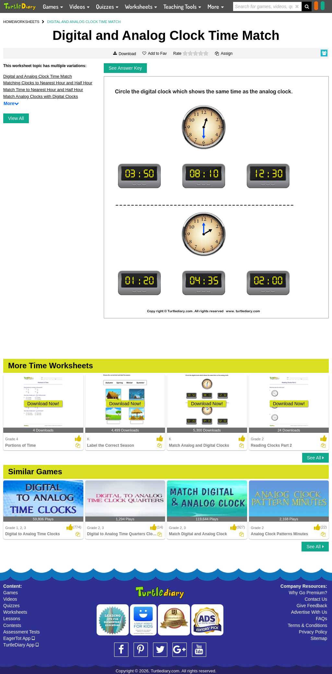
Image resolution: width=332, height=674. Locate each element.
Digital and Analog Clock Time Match (37, 76)
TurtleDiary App (21, 644)
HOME (8, 22)
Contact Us (316, 599)
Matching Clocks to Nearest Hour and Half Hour (47, 82)
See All (315, 457)
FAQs (321, 618)
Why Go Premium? (308, 592)
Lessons (11, 618)
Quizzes (11, 605)
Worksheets (15, 612)
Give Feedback (312, 605)
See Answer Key (125, 68)
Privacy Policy (313, 631)
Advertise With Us (309, 612)
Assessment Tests (21, 631)
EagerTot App (19, 638)
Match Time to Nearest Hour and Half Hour (43, 89)
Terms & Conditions (307, 625)
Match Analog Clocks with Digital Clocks (40, 96)
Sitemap (319, 638)
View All (16, 118)
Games (10, 592)
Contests (12, 625)
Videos (10, 599)
